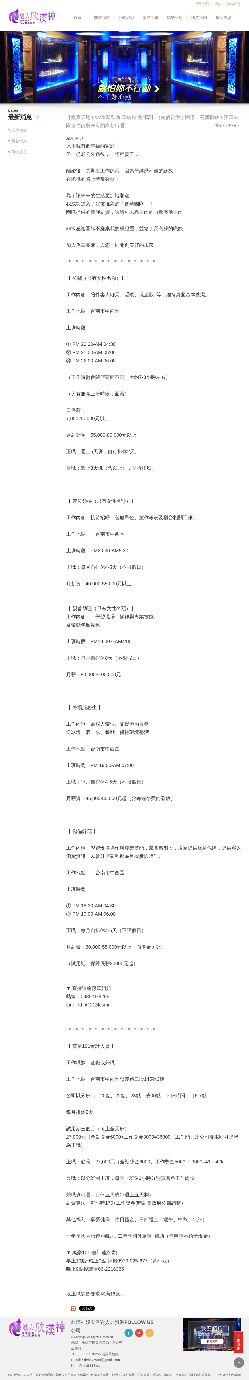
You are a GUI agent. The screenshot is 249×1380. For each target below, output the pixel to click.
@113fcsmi (94, 1366)
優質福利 (199, 18)
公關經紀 (126, 18)
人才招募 (19, 130)
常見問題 (150, 18)
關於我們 (102, 18)
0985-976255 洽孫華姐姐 (100, 1354)
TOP (239, 1362)
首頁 (77, 18)
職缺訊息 (175, 18)
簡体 (217, 4)
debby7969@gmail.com (102, 1360)
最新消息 (223, 18)
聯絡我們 (233, 4)
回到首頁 (202, 4)
